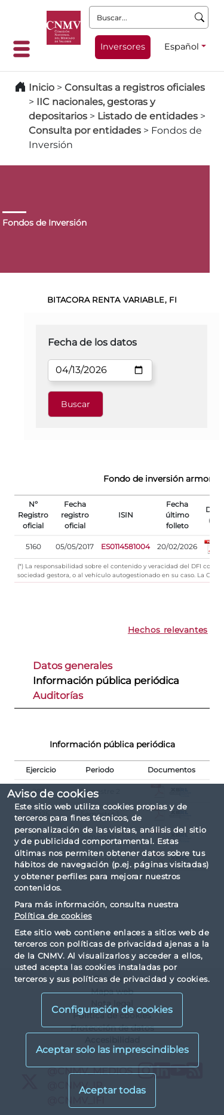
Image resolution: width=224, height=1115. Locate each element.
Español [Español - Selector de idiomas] (181, 46)
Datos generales (72, 666)
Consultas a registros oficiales (135, 87)
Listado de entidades (147, 116)
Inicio (41, 87)
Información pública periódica (106, 680)
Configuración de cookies (112, 1009)
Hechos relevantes (168, 629)
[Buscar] (199, 17)
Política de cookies (53, 915)
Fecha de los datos (92, 342)
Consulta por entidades (85, 130)
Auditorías (58, 695)
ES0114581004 (125, 546)
